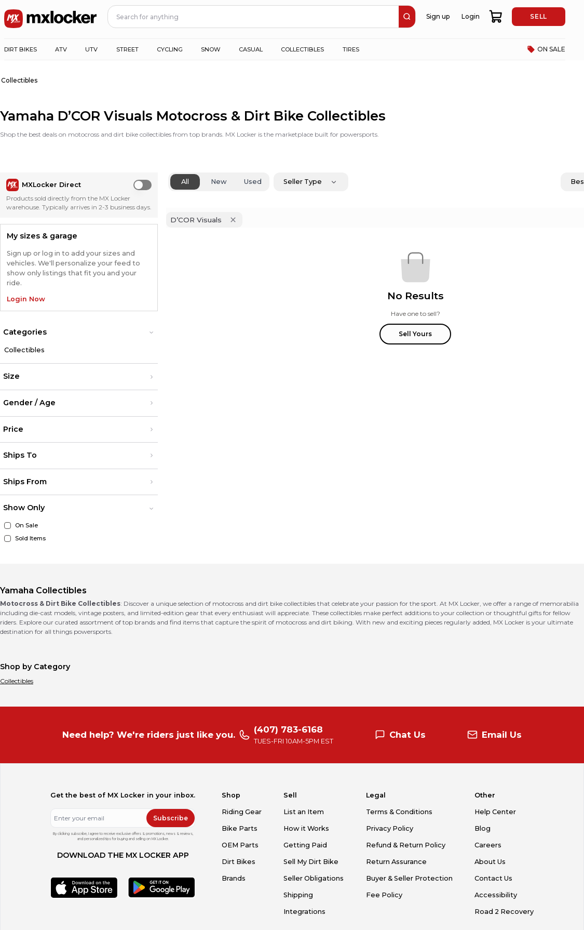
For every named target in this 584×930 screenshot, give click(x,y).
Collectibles (24, 350)
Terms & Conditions (399, 812)
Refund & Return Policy (405, 845)
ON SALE (546, 49)
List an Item (303, 812)
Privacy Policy (389, 828)
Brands (234, 878)
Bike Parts (239, 828)
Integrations (304, 911)
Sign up (438, 16)
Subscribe (170, 818)
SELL (538, 16)
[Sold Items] (7, 538)
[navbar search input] (253, 16)
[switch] (142, 185)
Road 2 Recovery (504, 911)
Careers (487, 845)
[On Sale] (7, 525)
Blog (482, 828)
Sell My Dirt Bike (310, 862)
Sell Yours (415, 334)
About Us (490, 862)
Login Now (26, 299)
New (219, 181)
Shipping (298, 895)
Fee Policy (384, 895)
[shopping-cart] (496, 16)
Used (253, 181)
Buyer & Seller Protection (409, 878)
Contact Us (493, 878)
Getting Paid (305, 845)
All (185, 181)
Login (470, 16)
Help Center (495, 812)
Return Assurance (396, 862)
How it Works (306, 828)
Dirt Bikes (238, 862)
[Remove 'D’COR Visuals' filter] (233, 220)
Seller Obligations (313, 878)
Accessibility (495, 895)
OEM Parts (240, 845)
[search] (407, 17)
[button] (79, 333)
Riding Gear (242, 812)
